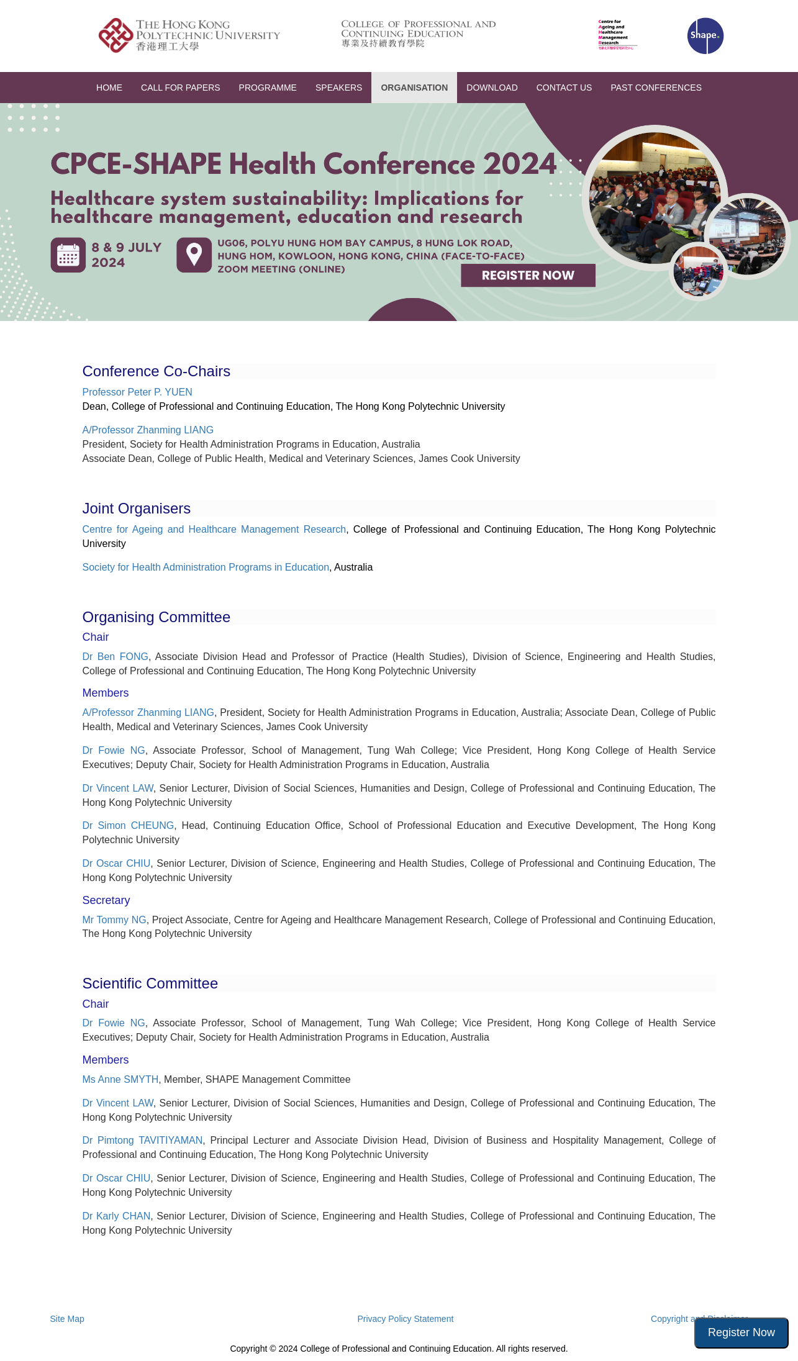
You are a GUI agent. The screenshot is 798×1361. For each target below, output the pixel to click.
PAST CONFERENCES (656, 88)
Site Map (67, 1319)
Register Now (741, 1332)
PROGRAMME (268, 88)
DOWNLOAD (491, 88)
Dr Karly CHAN (117, 1216)
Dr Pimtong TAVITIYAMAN (143, 1140)
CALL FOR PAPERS (180, 88)
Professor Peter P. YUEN (138, 392)
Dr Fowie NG (114, 750)
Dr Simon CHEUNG (129, 825)
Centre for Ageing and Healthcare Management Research (215, 529)
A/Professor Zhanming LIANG (148, 430)
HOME (109, 88)
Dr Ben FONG (115, 656)
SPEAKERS (338, 88)
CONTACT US (564, 88)
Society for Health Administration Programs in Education (206, 567)
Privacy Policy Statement (405, 1319)
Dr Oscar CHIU (117, 863)
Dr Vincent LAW (118, 788)
